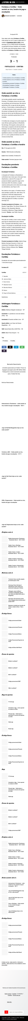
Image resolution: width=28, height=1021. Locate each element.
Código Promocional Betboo (15, 634)
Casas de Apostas (20, 2)
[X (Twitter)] (10, 347)
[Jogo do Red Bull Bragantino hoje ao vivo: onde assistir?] (14, 417)
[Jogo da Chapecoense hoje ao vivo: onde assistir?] (14, 514)
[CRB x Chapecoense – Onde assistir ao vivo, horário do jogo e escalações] (14, 489)
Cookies (10, 995)
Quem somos (8, 993)
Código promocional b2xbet (14, 620)
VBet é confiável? (12, 688)
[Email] (4, 351)
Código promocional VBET (14, 681)
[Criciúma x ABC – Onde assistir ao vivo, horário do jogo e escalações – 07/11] (14, 441)
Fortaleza (5, 340)
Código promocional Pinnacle (15, 627)
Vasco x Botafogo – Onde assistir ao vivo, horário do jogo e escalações (16, 905)
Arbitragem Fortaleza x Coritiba (11, 87)
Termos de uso (16, 995)
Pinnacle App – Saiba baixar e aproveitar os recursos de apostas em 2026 (16, 715)
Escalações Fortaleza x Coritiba (11, 85)
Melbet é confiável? (12, 667)
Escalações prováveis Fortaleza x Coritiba (13, 83)
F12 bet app (11, 701)
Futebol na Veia (5, 962)
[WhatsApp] (22, 347)
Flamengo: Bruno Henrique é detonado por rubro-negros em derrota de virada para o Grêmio (15, 587)
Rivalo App (10, 728)
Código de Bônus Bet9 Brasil (15, 647)
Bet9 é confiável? (12, 674)
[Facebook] (4, 347)
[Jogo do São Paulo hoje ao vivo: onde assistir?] (14, 465)
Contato (14, 993)
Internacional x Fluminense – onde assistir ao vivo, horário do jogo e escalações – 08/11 (16, 885)
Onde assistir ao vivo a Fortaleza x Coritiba (14, 77)
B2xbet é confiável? (13, 661)
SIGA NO (9, 1002)
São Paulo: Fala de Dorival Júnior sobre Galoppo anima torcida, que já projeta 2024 (16, 600)
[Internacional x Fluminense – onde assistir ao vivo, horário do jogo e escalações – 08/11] (14, 393)
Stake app (10, 722)
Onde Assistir (13, 962)
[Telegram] (16, 347)
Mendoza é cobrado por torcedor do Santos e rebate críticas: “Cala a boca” (16, 607)
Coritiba (12, 340)
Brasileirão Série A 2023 (13, 42)
